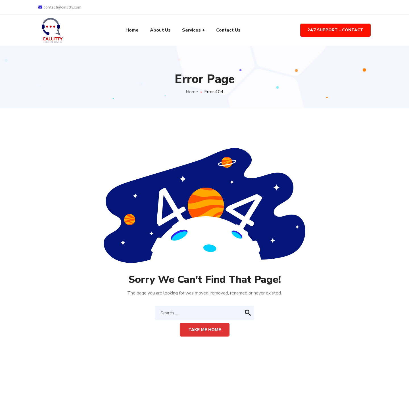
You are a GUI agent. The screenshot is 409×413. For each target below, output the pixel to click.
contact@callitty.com (59, 7)
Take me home (204, 330)
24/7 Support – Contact (335, 30)
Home (192, 92)
